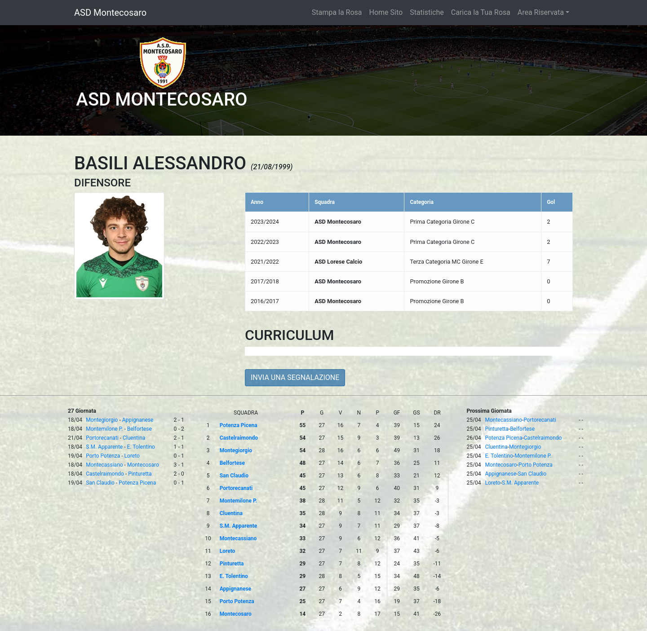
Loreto (132, 456)
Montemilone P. (104, 429)
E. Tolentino (141, 447)
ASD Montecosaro (110, 12)
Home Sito (386, 12)
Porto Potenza (103, 456)
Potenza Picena (137, 483)
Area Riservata (541, 12)
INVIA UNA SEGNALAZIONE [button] (295, 377)
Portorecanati (102, 438)
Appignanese (138, 420)
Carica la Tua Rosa (480, 12)
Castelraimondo (105, 474)
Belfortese (139, 429)
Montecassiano (104, 465)
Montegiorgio (102, 420)
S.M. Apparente (104, 447)
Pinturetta (139, 474)
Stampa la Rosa (337, 12)
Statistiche (427, 12)
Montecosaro (143, 465)
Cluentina (134, 438)
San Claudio (100, 483)
